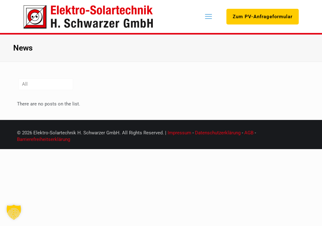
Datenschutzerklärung (218, 133)
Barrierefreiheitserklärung (43, 139)
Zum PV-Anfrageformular (262, 16)
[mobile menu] (208, 16)
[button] (14, 212)
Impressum (179, 133)
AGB (249, 133)
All (25, 84)
